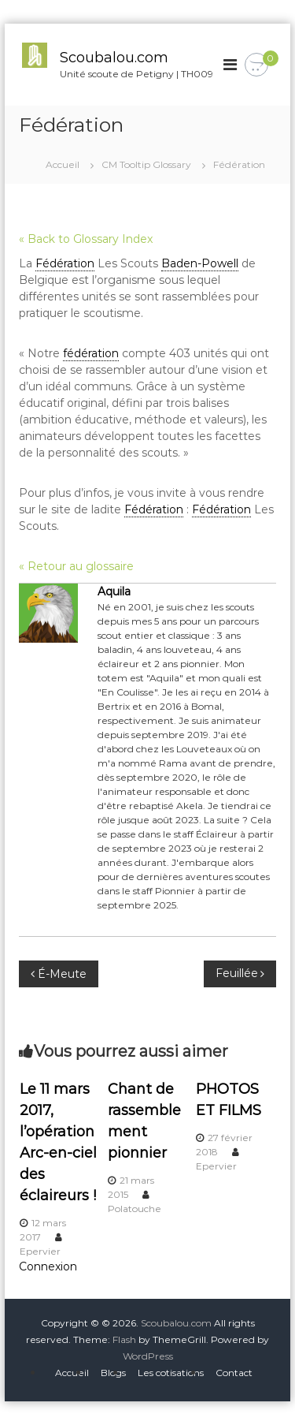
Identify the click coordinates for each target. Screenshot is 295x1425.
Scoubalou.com (114, 57)
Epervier (40, 1251)
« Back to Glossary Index (86, 239)
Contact (234, 1372)
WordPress (148, 1356)
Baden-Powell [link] (199, 263)
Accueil (72, 1372)
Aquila (114, 591)
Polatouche (134, 1208)
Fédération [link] (64, 263)
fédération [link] (91, 353)
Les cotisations (171, 1372)
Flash (124, 1339)
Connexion (48, 1266)
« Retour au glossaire (76, 566)
